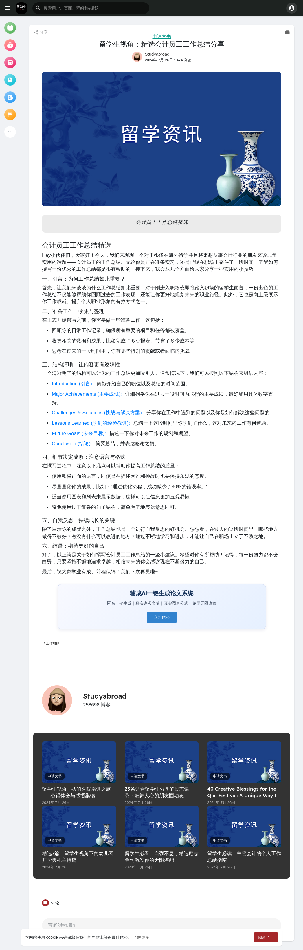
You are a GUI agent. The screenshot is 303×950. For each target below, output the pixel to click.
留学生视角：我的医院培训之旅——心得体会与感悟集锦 (76, 792)
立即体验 (162, 617)
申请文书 (162, 36)
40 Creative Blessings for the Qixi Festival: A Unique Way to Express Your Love (243, 795)
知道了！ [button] (266, 937)
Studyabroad (157, 53)
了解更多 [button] (141, 937)
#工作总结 (52, 643)
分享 (40, 32)
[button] (90, 8)
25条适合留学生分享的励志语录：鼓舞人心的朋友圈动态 (157, 792)
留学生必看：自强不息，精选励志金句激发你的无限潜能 (162, 856)
